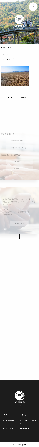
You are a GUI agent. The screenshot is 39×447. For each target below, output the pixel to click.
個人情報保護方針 (26, 429)
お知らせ (23, 415)
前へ (11, 97)
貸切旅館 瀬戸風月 (9, 420)
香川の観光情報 (8, 429)
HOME (3, 47)
